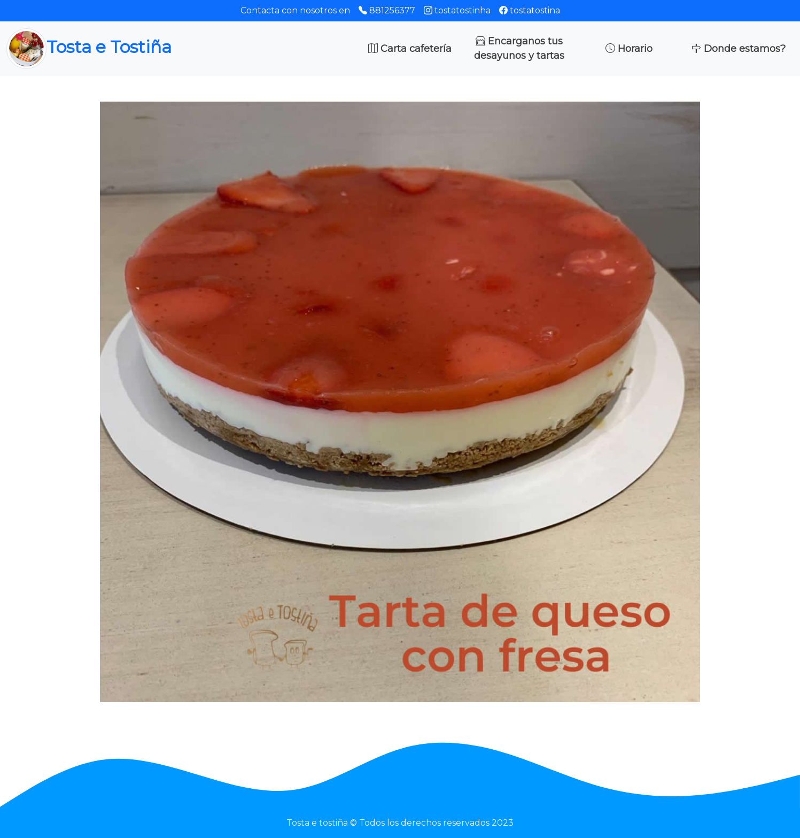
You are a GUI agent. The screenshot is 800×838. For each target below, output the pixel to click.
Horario (629, 49)
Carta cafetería (410, 49)
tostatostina (529, 10)
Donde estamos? (739, 49)
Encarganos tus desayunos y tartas (519, 48)
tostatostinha (457, 10)
